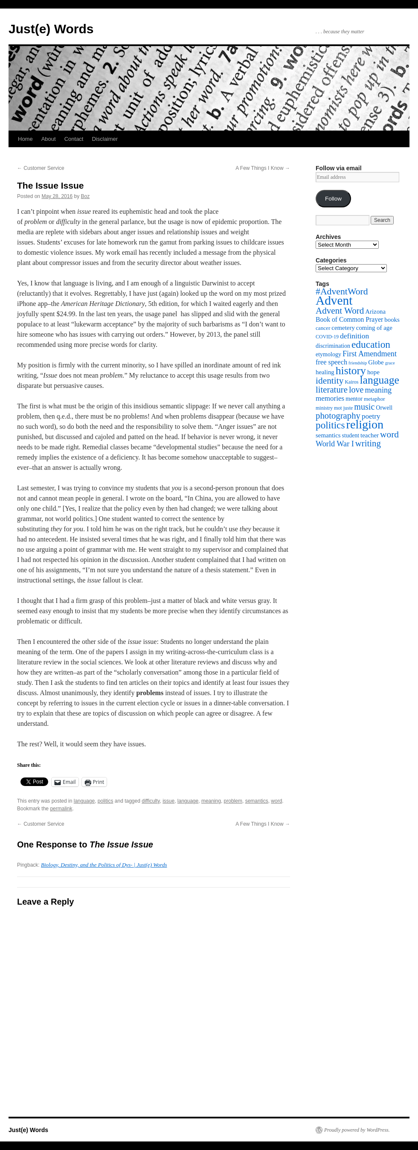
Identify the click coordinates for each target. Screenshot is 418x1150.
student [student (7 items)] (351, 435)
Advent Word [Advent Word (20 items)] (340, 311)
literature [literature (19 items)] (332, 389)
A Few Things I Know (262, 168)
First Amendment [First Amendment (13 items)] (370, 353)
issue (168, 801)
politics (105, 801)
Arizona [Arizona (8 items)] (375, 311)
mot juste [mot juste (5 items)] (343, 408)
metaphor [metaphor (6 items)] (374, 399)
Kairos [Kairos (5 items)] (351, 382)
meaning (211, 801)
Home (25, 139)
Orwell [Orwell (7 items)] (384, 407)
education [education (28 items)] (370, 344)
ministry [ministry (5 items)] (324, 408)
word (276, 801)
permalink (61, 809)
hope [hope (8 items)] (373, 372)
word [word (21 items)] (389, 434)
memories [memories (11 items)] (330, 398)
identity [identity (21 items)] (329, 381)
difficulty (151, 801)
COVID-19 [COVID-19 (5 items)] (327, 337)
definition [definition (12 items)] (354, 336)
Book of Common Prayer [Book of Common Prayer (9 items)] (349, 319)
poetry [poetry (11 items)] (371, 416)
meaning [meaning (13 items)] (378, 390)
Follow (333, 198)
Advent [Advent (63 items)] (334, 300)
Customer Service (40, 168)
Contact (74, 139)
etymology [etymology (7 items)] (328, 354)
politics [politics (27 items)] (330, 425)
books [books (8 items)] (392, 319)
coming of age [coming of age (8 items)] (374, 327)
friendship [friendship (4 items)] (357, 363)
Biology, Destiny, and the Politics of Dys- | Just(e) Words (104, 865)
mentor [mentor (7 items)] (354, 398)
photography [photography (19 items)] (338, 415)
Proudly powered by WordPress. (357, 1130)
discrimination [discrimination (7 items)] (333, 345)
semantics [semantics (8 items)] (328, 435)
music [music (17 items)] (364, 406)
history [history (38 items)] (351, 370)
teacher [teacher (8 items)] (369, 435)
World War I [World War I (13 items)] (335, 444)
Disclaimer (105, 139)
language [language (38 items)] (379, 380)
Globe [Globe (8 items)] (375, 362)
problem (233, 801)
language (84, 801)
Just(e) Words (51, 29)
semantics (256, 801)
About (48, 139)
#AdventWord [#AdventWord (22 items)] (342, 291)
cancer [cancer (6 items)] (323, 328)
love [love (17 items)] (356, 389)
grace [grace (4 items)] (390, 363)
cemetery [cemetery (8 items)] (342, 327)
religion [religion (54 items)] (365, 424)
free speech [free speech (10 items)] (331, 362)
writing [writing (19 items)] (368, 443)
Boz (85, 196)
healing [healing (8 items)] (325, 372)
